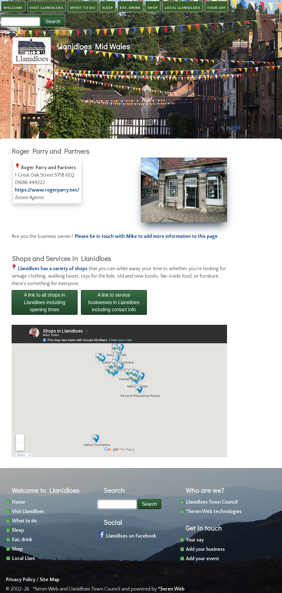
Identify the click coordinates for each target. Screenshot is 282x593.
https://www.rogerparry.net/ (47, 190)
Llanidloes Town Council (212, 502)
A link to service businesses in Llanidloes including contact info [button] (113, 302)
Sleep (107, 8)
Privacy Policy (20, 580)
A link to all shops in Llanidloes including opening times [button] (44, 302)
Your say (216, 8)
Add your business (205, 549)
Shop (152, 8)
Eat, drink (130, 8)
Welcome (13, 8)
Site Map (49, 580)
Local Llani (23, 558)
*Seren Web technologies (214, 511)
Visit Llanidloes (46, 8)
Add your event (202, 559)
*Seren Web (171, 589)
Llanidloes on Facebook (131, 536)
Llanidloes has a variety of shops (53, 269)
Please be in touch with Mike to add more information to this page (146, 236)
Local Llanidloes (182, 8)
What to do (82, 8)
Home (18, 502)
